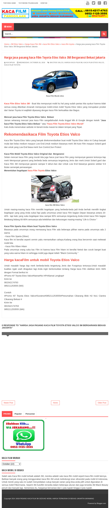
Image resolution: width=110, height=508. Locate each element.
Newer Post (8, 403)
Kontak (44, 3)
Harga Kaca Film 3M (73, 62)
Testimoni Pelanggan (28, 3)
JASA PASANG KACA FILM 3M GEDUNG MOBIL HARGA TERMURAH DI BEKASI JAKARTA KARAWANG (55, 498)
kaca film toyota (12, 65)
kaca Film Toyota (36, 170)
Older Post (102, 403)
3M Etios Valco (56, 62)
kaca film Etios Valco (94, 62)
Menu (8, 26)
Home (55, 403)
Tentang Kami (9, 3)
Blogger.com (101, 503)
